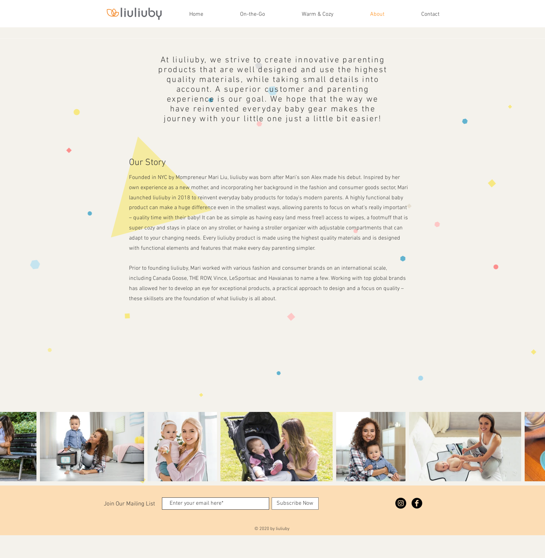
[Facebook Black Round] (416, 503)
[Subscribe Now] (295, 503)
